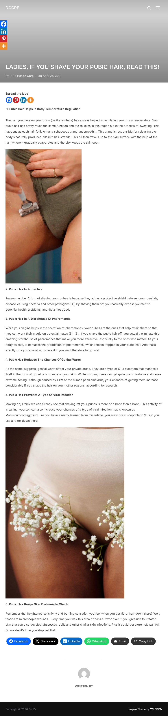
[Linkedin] (23, 100)
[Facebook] (9, 100)
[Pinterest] (16, 100)
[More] (30, 100)
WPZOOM (156, 709)
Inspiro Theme (137, 709)
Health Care (25, 76)
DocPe (12, 7)
